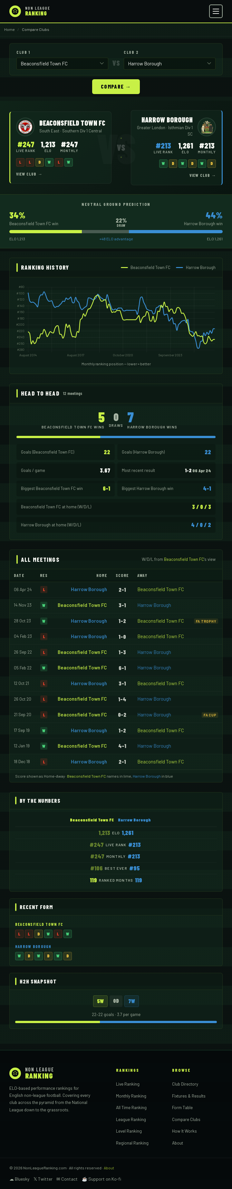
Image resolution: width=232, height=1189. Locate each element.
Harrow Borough (89, 589)
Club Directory (185, 1083)
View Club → (29, 173)
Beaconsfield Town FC (160, 589)
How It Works (184, 1130)
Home (9, 29)
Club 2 (131, 52)
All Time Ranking (131, 1107)
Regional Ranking (132, 1142)
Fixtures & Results (189, 1095)
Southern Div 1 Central (82, 130)
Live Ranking (128, 1083)
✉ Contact (67, 1178)
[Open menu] (216, 11)
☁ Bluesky (19, 1178)
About (177, 1142)
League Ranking (131, 1119)
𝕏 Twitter (43, 1178)
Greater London (151, 127)
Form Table (182, 1107)
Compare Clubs (186, 1119)
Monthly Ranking (131, 1095)
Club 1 (23, 52)
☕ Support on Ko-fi (101, 1178)
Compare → (116, 86)
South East (49, 130)
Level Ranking (129, 1130)
